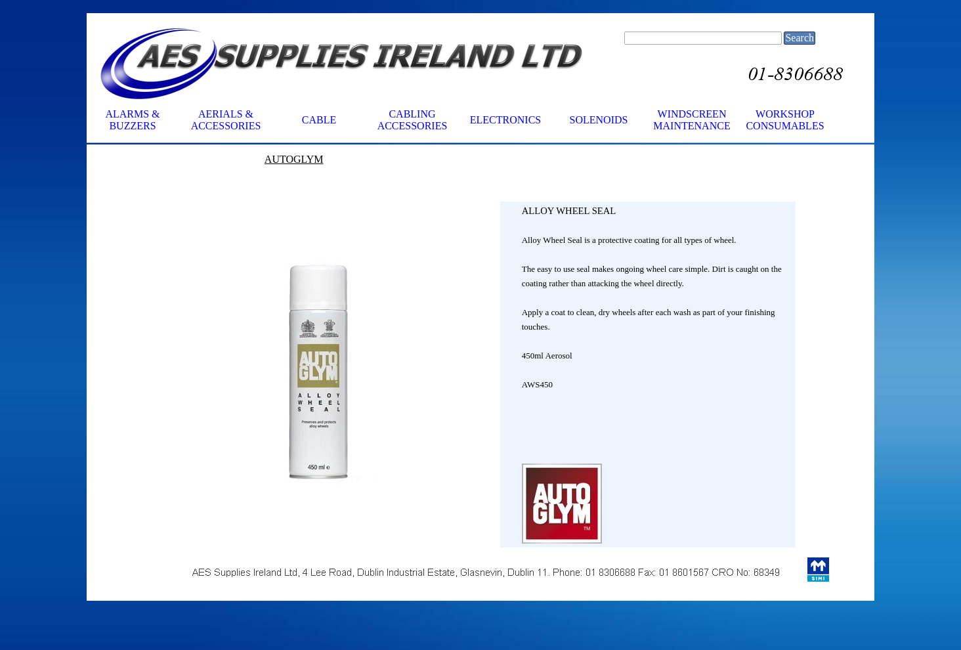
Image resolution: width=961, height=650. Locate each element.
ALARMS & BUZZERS (132, 119)
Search (799, 37)
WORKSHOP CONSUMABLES (785, 119)
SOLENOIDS (599, 119)
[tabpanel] (350, 174)
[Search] (703, 38)
